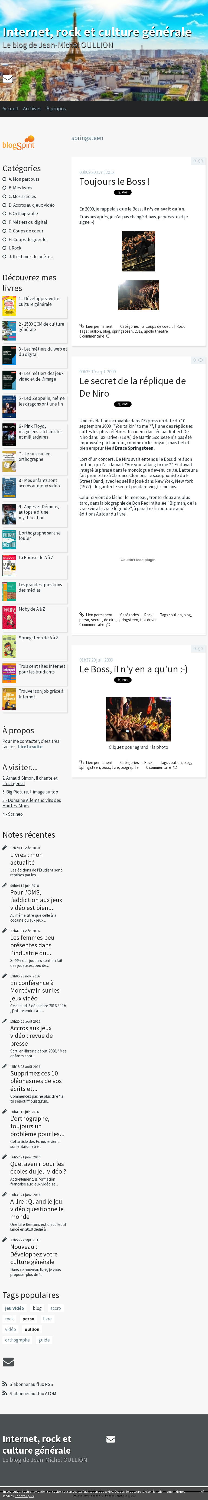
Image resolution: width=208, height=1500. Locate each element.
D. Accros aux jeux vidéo (32, 205)
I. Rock (15, 248)
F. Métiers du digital (28, 222)
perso (28, 1319)
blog (37, 1308)
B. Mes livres (20, 188)
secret (96, 619)
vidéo (10, 1329)
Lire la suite (30, 747)
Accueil (10, 108)
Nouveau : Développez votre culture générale (34, 1254)
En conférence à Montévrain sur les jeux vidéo (35, 990)
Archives (32, 108)
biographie (130, 767)
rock (9, 1319)
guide (44, 1340)
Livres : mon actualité (26, 858)
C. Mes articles (22, 196)
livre (47, 1319)
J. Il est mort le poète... (31, 257)
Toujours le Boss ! (114, 181)
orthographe (17, 1340)
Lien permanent (96, 326)
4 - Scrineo (12, 814)
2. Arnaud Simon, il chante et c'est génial (30, 780)
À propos (56, 108)
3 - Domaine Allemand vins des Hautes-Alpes (31, 803)
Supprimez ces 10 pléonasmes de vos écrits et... (36, 1080)
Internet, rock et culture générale (97, 32)
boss (106, 767)
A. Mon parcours (24, 179)
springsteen (122, 331)
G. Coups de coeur (26, 231)
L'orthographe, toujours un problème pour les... (37, 1126)
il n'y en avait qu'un (164, 209)
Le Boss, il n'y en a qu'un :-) (133, 669)
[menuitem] (12, 109)
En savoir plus (24, 1496)
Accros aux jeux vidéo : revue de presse (31, 1035)
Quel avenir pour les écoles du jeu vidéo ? (38, 1167)
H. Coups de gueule (28, 239)
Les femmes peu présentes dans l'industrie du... (32, 945)
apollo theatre (156, 331)
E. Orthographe (23, 213)
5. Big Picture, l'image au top (30, 792)
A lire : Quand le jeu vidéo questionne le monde (37, 1208)
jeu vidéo (14, 1308)
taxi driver (148, 619)
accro (55, 1308)
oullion (32, 1329)
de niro (110, 619)
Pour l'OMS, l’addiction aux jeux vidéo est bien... (36, 899)
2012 (138, 331)
